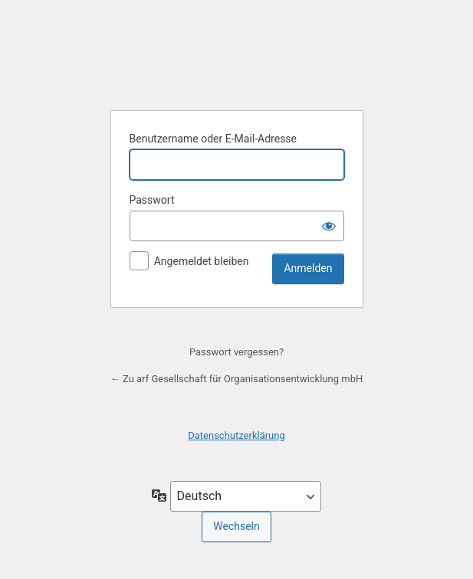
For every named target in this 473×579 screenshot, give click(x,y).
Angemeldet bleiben (201, 261)
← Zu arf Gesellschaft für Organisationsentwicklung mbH (236, 378)
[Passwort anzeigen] (329, 226)
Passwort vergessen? (236, 352)
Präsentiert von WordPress (237, 49)
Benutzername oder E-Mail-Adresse (213, 138)
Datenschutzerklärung (236, 435)
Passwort (152, 200)
